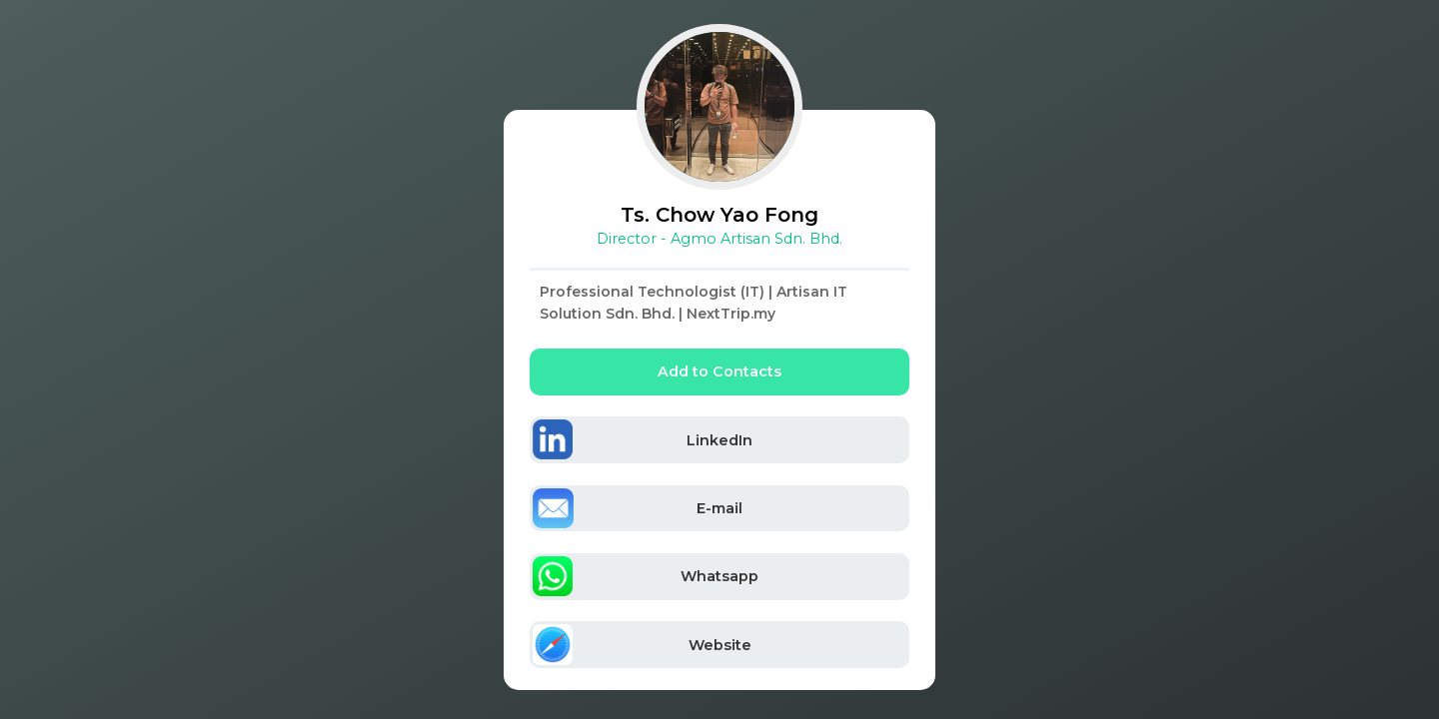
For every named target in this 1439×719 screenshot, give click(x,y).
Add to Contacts (719, 371)
